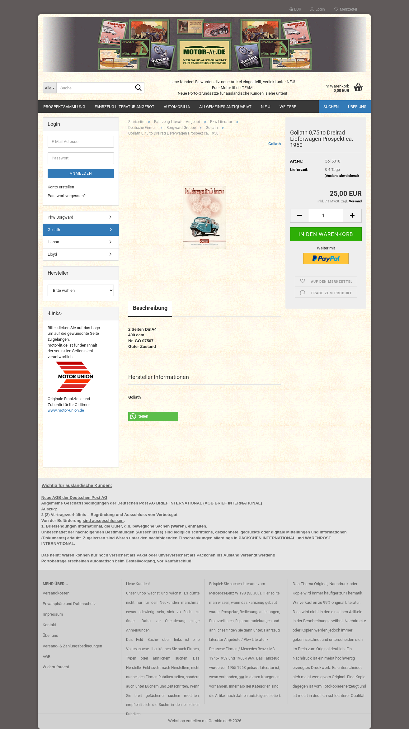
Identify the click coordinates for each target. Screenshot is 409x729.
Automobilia (177, 106)
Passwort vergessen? (67, 195)
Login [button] (317, 9)
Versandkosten (56, 593)
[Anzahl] (326, 216)
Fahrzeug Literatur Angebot (124, 106)
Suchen (331, 106)
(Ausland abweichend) (342, 176)
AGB (46, 656)
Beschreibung (150, 308)
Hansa (53, 241)
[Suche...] (49, 87)
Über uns (357, 106)
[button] (295, 9)
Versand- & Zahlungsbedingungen (72, 646)
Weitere (288, 106)
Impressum (53, 614)
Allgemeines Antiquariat (225, 106)
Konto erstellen (61, 187)
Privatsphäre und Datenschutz (69, 603)
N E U (265, 106)
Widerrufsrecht (56, 667)
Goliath (274, 143)
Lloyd (52, 254)
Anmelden (81, 173)
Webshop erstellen (184, 720)
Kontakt (49, 624)
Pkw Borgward (60, 217)
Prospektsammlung (64, 106)
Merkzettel (345, 9)
